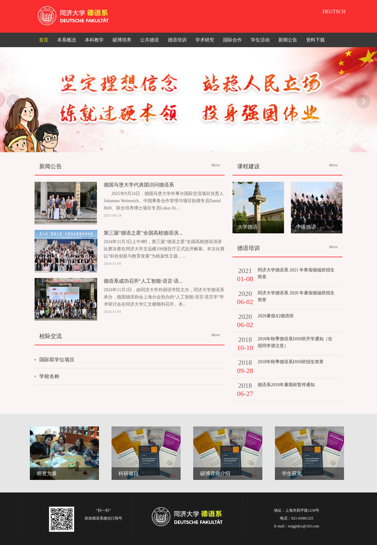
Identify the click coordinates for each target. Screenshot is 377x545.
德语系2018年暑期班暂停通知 (286, 384)
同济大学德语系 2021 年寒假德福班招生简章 (296, 273)
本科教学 (94, 39)
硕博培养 (121, 39)
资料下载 (315, 39)
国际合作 (232, 39)
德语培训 (177, 39)
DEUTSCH (334, 11)
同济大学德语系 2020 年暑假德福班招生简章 (296, 296)
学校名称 (49, 376)
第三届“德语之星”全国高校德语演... (143, 233)
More (215, 165)
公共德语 (149, 39)
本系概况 (66, 39)
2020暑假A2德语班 (276, 316)
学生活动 (260, 39)
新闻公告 (287, 39)
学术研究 (204, 39)
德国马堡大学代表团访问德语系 (139, 184)
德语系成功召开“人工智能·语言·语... (143, 281)
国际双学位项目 (56, 359)
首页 (43, 39)
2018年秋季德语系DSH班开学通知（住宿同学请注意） (295, 342)
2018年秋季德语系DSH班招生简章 (291, 361)
